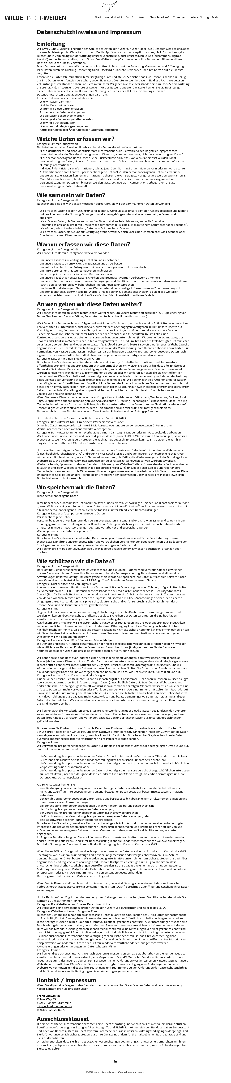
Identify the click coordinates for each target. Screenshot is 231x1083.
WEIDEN (54, 17)
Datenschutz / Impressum (131, 1071)
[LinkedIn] (115, 1061)
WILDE (24, 17)
